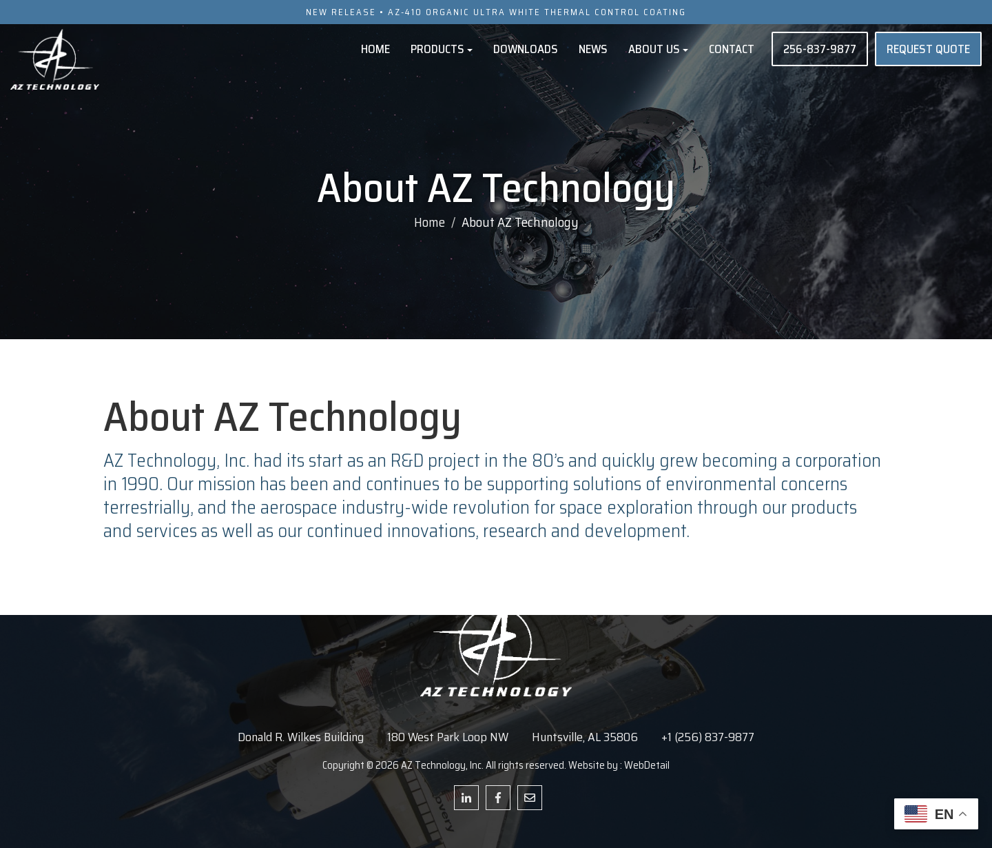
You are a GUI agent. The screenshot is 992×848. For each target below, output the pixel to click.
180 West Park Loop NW (447, 737)
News (593, 49)
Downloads (525, 49)
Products (442, 49)
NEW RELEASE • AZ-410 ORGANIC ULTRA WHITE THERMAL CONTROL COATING (496, 12)
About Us (658, 49)
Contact (731, 49)
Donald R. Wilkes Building (301, 737)
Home (375, 49)
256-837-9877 (819, 49)
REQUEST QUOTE (928, 49)
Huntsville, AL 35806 (585, 737)
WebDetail (647, 765)
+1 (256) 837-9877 (707, 737)
